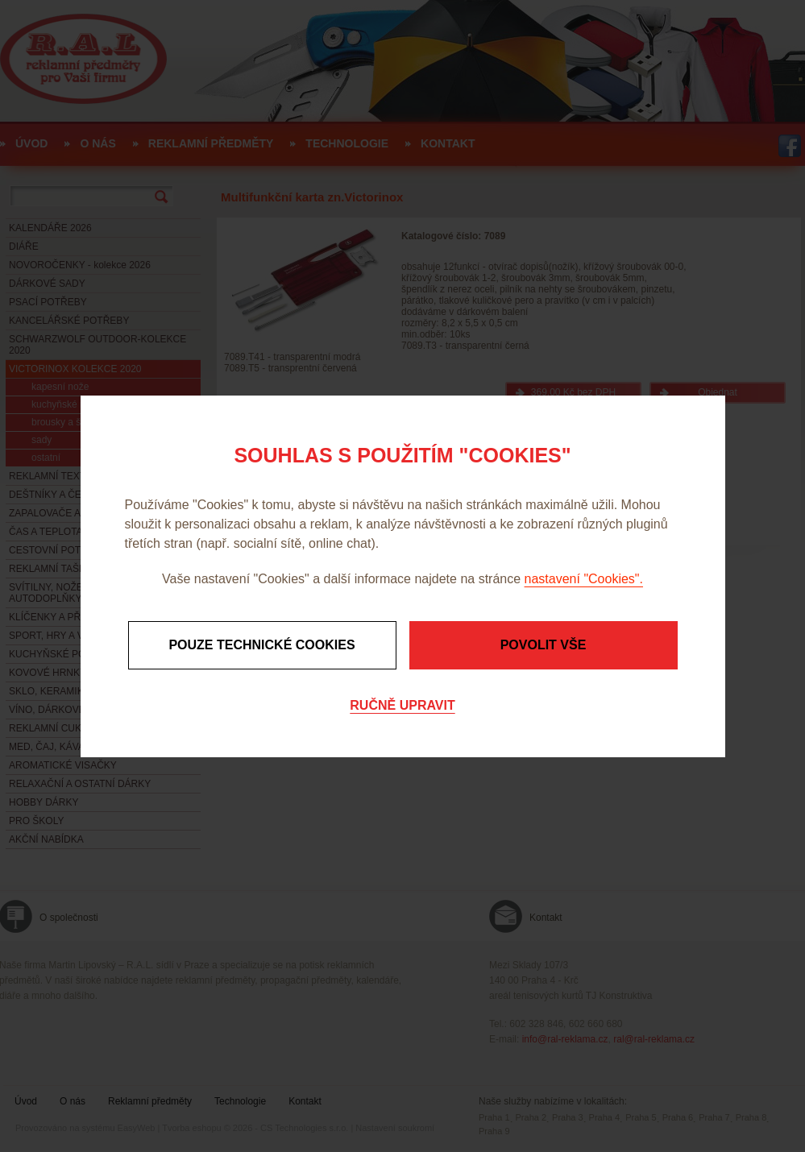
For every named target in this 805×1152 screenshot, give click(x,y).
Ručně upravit (402, 705)
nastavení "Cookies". (584, 579)
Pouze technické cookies (261, 645)
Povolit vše (543, 645)
